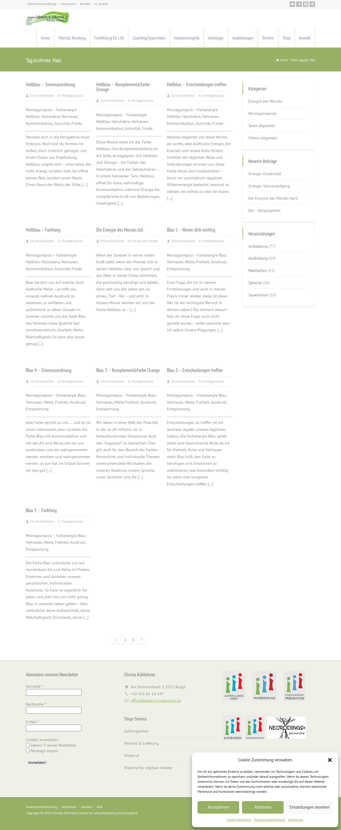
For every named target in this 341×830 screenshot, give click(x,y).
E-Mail (32, 721)
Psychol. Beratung (72, 38)
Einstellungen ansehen (310, 807)
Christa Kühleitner (42, 96)
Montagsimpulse (72, 96)
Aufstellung (258, 245)
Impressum (295, 819)
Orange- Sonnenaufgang (269, 185)
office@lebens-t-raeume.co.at (156, 700)
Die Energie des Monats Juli (119, 229)
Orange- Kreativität (264, 173)
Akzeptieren (218, 807)
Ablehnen (262, 807)
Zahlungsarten (136, 731)
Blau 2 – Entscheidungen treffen (195, 370)
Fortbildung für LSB (109, 38)
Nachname (36, 704)
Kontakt (85, 4)
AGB (99, 807)
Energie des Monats (145, 241)
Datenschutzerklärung (269, 819)
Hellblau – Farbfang (43, 229)
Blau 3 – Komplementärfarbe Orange (128, 370)
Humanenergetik (186, 38)
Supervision (258, 294)
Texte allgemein (261, 125)
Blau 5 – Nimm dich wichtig (191, 229)
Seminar (255, 282)
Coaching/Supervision (149, 38)
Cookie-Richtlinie (239, 819)
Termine (268, 38)
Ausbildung (258, 258)
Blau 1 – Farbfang (41, 510)
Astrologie (216, 38)
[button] (330, 760)
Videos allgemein (263, 137)
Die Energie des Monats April (273, 198)
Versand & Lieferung (141, 743)
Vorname (34, 686)
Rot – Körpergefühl (264, 210)
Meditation (257, 270)
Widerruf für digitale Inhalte (148, 767)
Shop (286, 38)
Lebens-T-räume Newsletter (51, 745)
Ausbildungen (242, 38)
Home (45, 38)
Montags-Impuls (42, 750)
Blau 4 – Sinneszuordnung (48, 370)
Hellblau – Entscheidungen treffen (196, 84)
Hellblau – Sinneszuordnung (50, 84)
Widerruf (131, 755)
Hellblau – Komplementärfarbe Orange (123, 87)
